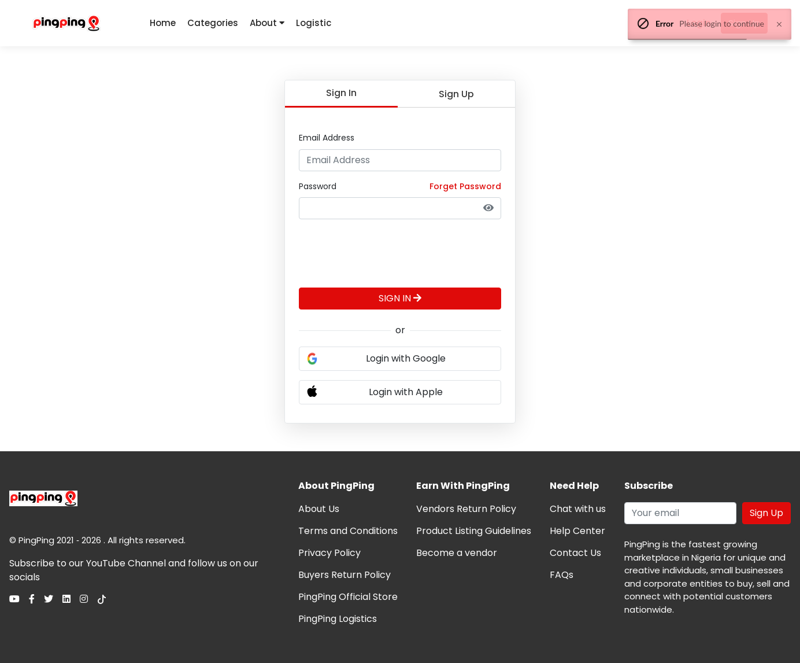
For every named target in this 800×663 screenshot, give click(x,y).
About (267, 23)
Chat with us (578, 508)
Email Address (326, 137)
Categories (212, 23)
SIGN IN (400, 298)
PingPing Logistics (337, 618)
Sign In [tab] (341, 93)
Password (317, 186)
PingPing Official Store (348, 596)
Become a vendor (456, 552)
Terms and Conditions (348, 530)
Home (163, 23)
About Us (318, 508)
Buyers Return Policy (344, 574)
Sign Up (766, 513)
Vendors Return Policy (466, 508)
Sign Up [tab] (456, 94)
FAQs (561, 574)
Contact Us (575, 552)
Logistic (313, 23)
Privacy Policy (329, 552)
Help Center (577, 530)
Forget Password (465, 186)
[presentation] (387, 251)
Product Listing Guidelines (473, 530)
